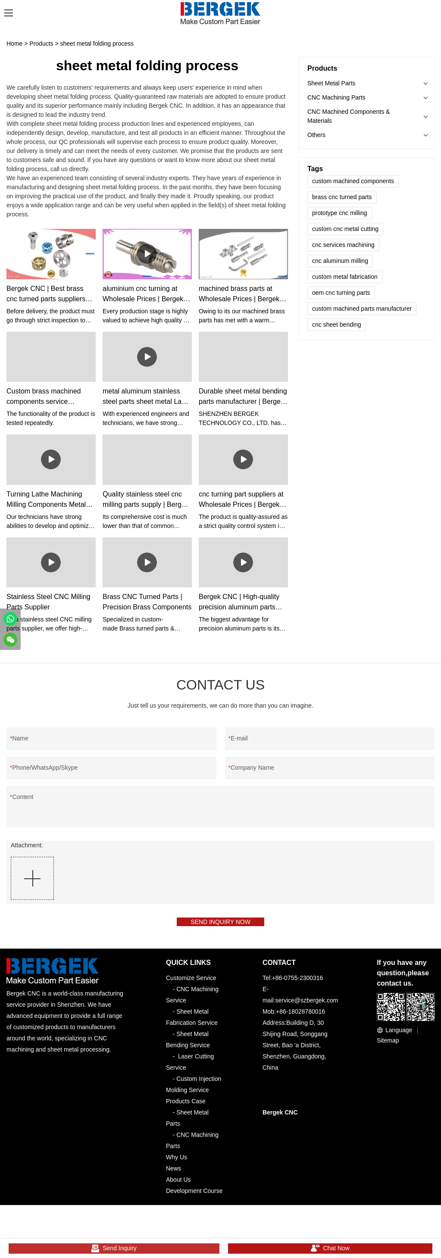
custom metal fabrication (345, 276)
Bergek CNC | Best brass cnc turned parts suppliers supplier (45, 294)
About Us (178, 1184)
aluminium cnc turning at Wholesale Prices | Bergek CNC (143, 294)
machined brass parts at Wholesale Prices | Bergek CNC (239, 294)
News (173, 1173)
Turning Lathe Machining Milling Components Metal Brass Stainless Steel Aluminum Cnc (46, 500)
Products (41, 43)
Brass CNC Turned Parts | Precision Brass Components (147, 602)
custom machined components (353, 181)
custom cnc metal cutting (345, 228)
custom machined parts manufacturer (362, 308)
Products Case (186, 1105)
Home (14, 43)
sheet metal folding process (97, 43)
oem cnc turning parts (341, 292)
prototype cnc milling (339, 212)
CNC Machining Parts (336, 97)
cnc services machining (343, 244)
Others (316, 134)
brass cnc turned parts (342, 197)
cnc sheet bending (336, 324)
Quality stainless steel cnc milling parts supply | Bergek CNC (146, 500)
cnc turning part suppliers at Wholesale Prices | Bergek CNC (241, 500)
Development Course (194, 1195)
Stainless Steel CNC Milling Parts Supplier (48, 602)
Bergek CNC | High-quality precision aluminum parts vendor (239, 602)
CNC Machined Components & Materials (348, 116)
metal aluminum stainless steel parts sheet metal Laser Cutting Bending (147, 397)
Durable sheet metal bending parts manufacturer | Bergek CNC (243, 397)
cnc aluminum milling (340, 260)
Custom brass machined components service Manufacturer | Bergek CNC (48, 397)
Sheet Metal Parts (331, 83)
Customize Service (191, 982)
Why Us (176, 1161)
